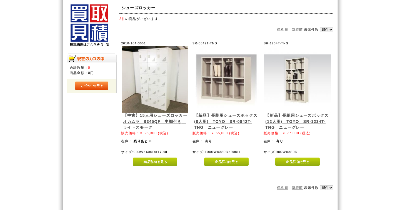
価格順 (282, 30)
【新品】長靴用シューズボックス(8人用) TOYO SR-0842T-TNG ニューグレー (226, 121)
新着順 (297, 30)
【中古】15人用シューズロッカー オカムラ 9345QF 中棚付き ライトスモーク (157, 121)
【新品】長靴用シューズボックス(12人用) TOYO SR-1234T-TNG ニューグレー (297, 121)
